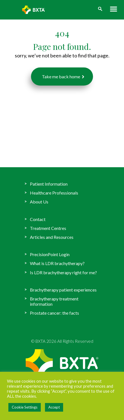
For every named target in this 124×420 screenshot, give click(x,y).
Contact (38, 219)
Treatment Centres (48, 228)
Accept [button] (54, 407)
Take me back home (61, 76)
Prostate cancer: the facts (54, 312)
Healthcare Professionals (54, 192)
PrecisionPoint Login (50, 254)
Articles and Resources (51, 237)
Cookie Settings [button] (24, 407)
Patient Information (49, 183)
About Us (39, 201)
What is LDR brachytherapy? (57, 263)
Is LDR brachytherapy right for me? (63, 272)
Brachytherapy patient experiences (63, 289)
